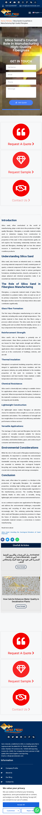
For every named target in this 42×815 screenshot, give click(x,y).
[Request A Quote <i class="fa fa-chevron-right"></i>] (21, 132)
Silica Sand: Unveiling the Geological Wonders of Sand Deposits (21, 532)
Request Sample (21, 172)
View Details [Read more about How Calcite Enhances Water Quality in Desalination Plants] (21, 606)
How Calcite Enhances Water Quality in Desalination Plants (21, 600)
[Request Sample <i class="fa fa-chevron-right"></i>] (21, 160)
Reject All (30, 811)
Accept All (21, 805)
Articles (9, 21)
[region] (21, 800)
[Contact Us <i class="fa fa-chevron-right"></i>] (21, 188)
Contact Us (21, 200)
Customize (11, 811)
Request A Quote (21, 144)
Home (3, 21)
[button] (29, 12)
